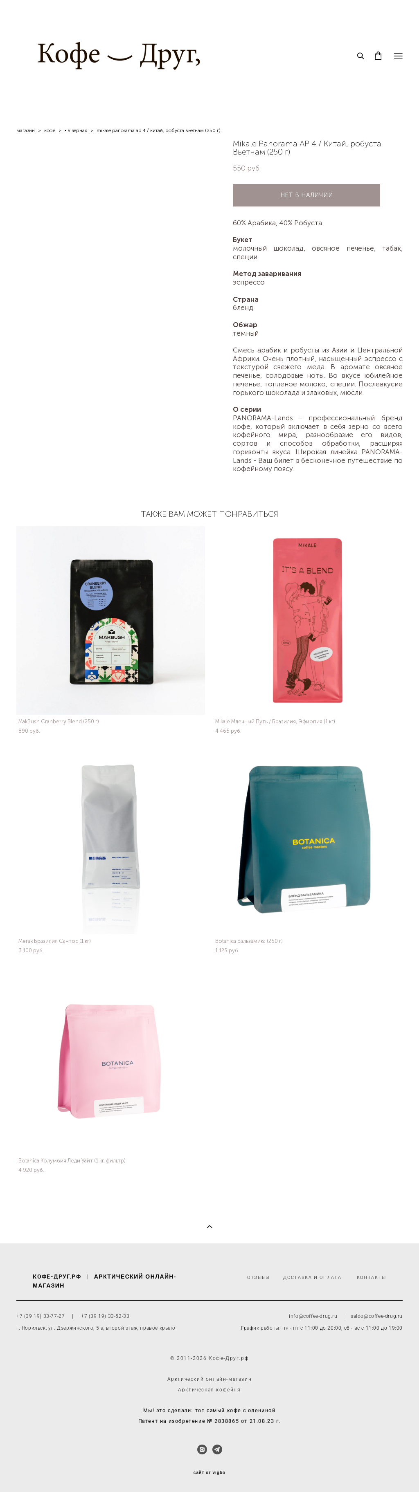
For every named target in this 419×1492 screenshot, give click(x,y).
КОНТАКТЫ (371, 1277)
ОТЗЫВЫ (258, 1277)
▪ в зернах (76, 130)
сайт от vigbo (209, 1473)
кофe (49, 130)
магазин (25, 130)
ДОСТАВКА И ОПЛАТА (312, 1277)
